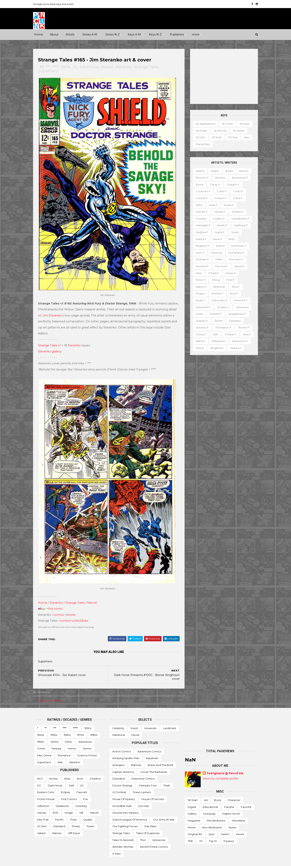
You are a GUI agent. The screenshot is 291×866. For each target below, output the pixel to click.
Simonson (241, 307)
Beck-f (243, 170)
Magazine (194, 811)
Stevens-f (201, 327)
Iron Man (143, 797)
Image (69, 804)
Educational (210, 798)
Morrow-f (220, 266)
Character (234, 791)
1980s (93, 726)
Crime (41, 739)
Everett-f (201, 211)
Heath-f (221, 225)
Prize (73, 810)
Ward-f (199, 341)
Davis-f (236, 198)
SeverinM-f (202, 307)
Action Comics (121, 742)
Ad (206, 791)
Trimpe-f (229, 334)
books (72, 606)
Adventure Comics (149, 742)
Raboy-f (200, 286)
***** (75, 719)
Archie (53, 769)
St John (42, 817)
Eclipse (65, 783)
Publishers (177, 34)
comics (60, 606)
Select (225, 825)
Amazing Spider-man (125, 749)
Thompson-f (222, 327)
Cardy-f (214, 184)
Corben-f (219, 198)
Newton (238, 266)
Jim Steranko (75, 311)
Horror (72, 739)
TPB (190, 832)
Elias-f (212, 204)
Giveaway (209, 805)
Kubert (219, 245)
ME (81, 804)
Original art (195, 825)
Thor (143, 831)
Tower (90, 817)
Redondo (218, 286)
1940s (40, 726)
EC (82, 776)
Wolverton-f (239, 341)
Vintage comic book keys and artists (54, 4)
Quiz (211, 825)
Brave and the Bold (160, 756)
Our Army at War (164, 810)
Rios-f (234, 286)
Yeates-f (234, 348)
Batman (136, 756)
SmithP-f (214, 313)
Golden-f (218, 218)
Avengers (118, 756)
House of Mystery (123, 790)
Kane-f (216, 238)
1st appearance (204, 123)
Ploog (215, 279)
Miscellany (238, 811)
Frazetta (200, 218)
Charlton (95, 769)
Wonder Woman (122, 838)
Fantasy (56, 739)
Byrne (198, 184)
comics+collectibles (75, 612)
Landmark (169, 719)
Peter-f (199, 279)
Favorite (246, 798)
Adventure (90, 67)
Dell (71, 776)
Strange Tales (147, 67)
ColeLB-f (201, 198)
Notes (232, 818)
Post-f (229, 279)
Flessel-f (218, 211)
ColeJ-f (237, 191)
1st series (237, 130)
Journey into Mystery (125, 804)
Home (38, 34)
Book (217, 791)
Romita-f (216, 293)
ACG (40, 769)
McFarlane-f (235, 252)
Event (134, 719)
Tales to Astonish (123, 831)
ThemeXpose (55, 861)
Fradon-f (236, 211)
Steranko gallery (51, 347)
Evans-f (228, 204)
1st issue (243, 123)
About (54, 34)
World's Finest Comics (154, 838)
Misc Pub (43, 810)
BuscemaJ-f (239, 177)
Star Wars (150, 817)
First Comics (69, 790)
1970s (80, 726)
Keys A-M (134, 34)
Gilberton (43, 797)
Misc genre (44, 746)
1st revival (218, 130)
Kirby (230, 238)
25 (76, 67)
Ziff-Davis (74, 824)
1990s (40, 732)
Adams (199, 170)
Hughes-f (201, 232)
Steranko (125, 67)
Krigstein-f (201, 245)
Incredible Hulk (122, 797)
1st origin (200, 130)
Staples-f (201, 320)
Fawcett (82, 783)
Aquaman (152, 749)
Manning (215, 252)
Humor (87, 739)
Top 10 (213, 832)
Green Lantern (142, 783)
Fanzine (229, 798)
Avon (80, 769)
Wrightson (215, 348)
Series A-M (89, 34)
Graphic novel (231, 805)
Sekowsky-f (218, 300)
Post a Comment (51, 692)
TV (200, 832)
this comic (56, 600)
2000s (54, 732)
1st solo (199, 137)
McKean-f (201, 259)
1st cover (226, 123)
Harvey (41, 804)
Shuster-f (222, 307)
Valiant (41, 824)
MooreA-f (201, 266)
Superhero (49, 71)
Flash (167, 776)
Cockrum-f (202, 191)
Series (240, 825)
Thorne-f (242, 327)
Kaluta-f (200, 238)
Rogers (199, 293)
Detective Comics (143, 769)
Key (245, 137)
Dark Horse (55, 776)
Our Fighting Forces (125, 817)
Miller (217, 259)
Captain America (123, 763)
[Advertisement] (223, 76)
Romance (64, 746)
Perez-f (229, 272)
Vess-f (246, 334)
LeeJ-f (199, 252)
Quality (87, 810)
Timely (76, 817)
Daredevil (118, 769)
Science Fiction (87, 746)
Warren (57, 824)
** (46, 719)
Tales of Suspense (148, 824)
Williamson (217, 341)
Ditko (198, 204)
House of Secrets (152, 790)
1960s (67, 67)
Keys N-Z (155, 34)
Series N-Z (112, 34)
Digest (192, 798)
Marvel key (202, 144)
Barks (228, 170)
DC (39, 776)
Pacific (59, 810)
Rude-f (199, 300)
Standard (59, 817)
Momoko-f (235, 259)
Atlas (67, 769)
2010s (68, 732)
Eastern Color (46, 783)
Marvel (108, 67)
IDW (55, 804)
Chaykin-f (231, 184)
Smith (198, 313)
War (60, 753)
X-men (116, 844)
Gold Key (81, 797)
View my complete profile (220, 770)
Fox (85, 790)
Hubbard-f (240, 225)
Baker (214, 170)
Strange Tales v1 (50, 341)
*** (49, 67)
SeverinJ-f (239, 300)
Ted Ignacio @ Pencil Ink (225, 764)
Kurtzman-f (237, 245)
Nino (197, 272)
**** (56, 67)
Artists (70, 34)
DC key (231, 137)
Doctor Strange (122, 776)
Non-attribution (212, 818)
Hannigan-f (202, 225)
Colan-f (221, 191)
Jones (233, 232)
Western (74, 753)
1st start (215, 137)
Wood (198, 348)
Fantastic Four (148, 776)
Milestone (118, 726)
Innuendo (150, 719)
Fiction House (46, 790)
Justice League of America (129, 810)
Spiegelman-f (236, 313)
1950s (54, 726)
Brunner (219, 177)
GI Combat (119, 783)
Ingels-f (218, 232)
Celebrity (118, 719)
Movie (135, 726)
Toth (214, 334)
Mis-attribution (216, 811)
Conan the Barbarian (153, 763)
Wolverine (158, 831)
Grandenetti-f (239, 218)
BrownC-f (201, 177)
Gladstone (62, 797)
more (196, 34)
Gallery (192, 805)
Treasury (228, 832)
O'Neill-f (212, 272)
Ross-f (233, 293)
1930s (87, 719)
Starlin (217, 320)
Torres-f (200, 334)
